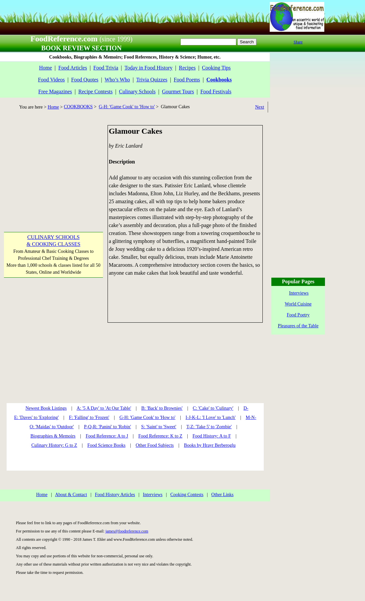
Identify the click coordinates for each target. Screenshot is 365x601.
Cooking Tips (216, 67)
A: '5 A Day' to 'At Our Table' (103, 408)
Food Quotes (84, 79)
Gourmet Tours (178, 91)
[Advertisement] (53, 166)
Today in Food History (148, 67)
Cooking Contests (187, 494)
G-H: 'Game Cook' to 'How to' (127, 106)
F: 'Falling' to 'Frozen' (89, 417)
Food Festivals (215, 91)
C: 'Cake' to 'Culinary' (213, 408)
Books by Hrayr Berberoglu (210, 445)
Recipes (187, 67)
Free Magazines (55, 91)
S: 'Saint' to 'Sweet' (158, 426)
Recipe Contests (95, 91)
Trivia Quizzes (151, 79)
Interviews (152, 494)
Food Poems (187, 79)
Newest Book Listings (46, 408)
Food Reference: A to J (107, 436)
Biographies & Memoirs (52, 436)
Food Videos (51, 79)
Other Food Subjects (155, 445)
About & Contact (71, 494)
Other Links (222, 494)
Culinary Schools (137, 91)
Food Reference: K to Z (160, 436)
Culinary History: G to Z (54, 445)
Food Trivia (105, 67)
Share (298, 42)
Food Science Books (106, 445)
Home (45, 67)
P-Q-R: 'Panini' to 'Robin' (107, 426)
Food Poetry (298, 314)
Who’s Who (117, 79)
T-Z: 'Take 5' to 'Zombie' (209, 426)
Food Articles (72, 67)
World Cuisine (298, 303)
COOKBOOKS (78, 106)
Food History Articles (115, 494)
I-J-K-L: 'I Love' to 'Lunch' (211, 417)
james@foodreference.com (127, 531)
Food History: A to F (212, 436)
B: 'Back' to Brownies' (162, 408)
